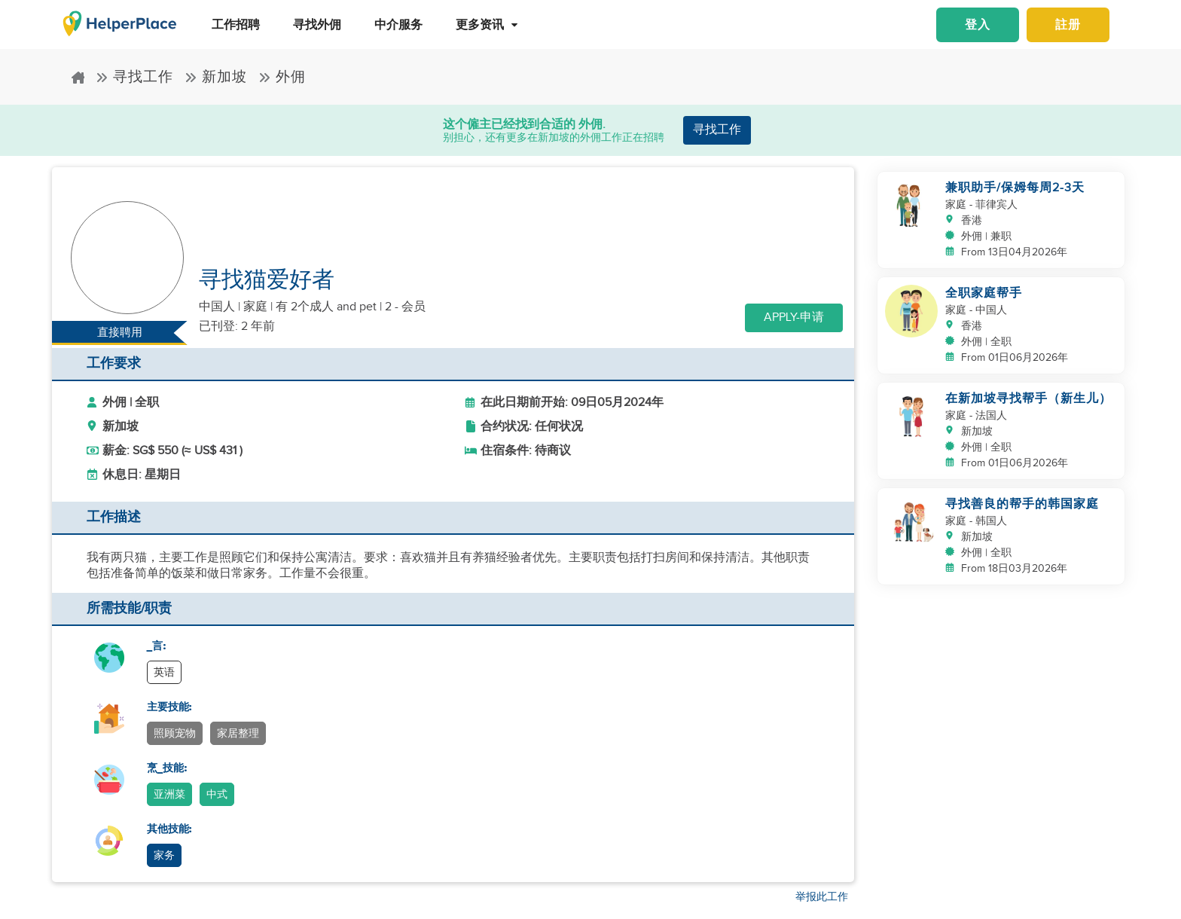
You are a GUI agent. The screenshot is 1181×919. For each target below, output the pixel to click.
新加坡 (216, 77)
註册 (1068, 24)
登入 (977, 24)
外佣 (282, 77)
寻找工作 (134, 77)
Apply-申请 (794, 317)
